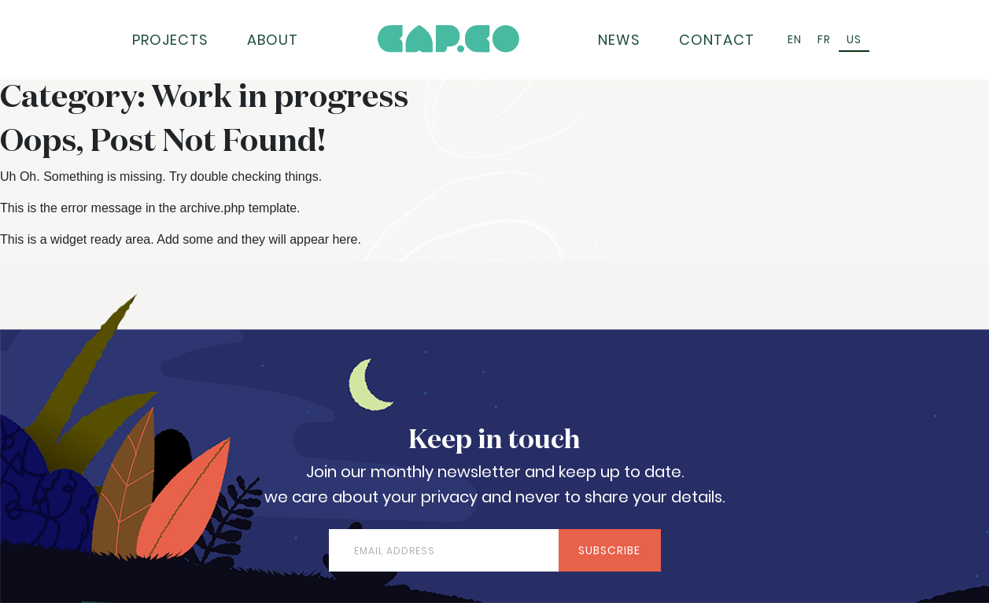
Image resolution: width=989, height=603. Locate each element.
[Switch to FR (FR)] (824, 40)
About (272, 40)
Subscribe (609, 550)
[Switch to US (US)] (854, 40)
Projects (170, 40)
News (619, 40)
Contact (717, 40)
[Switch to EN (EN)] (795, 40)
